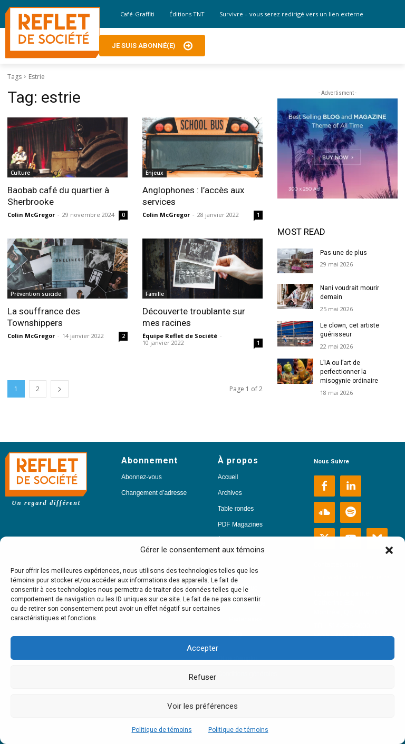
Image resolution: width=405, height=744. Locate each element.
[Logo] (52, 32)
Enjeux (154, 172)
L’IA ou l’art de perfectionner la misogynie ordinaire (349, 371)
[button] (389, 550)
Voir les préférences (202, 706)
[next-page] (60, 389)
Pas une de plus (343, 252)
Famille (155, 293)
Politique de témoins (162, 729)
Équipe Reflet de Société (179, 336)
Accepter (202, 648)
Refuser (202, 677)
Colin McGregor (31, 215)
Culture (20, 172)
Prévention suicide (36, 293)
